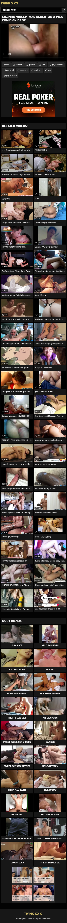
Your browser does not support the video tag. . (33, 42)
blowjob (19, 64)
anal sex (38, 70)
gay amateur (57, 64)
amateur (24, 70)
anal (44, 64)
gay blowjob (11, 75)
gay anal (10, 70)
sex (49, 70)
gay (7, 64)
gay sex (32, 64)
